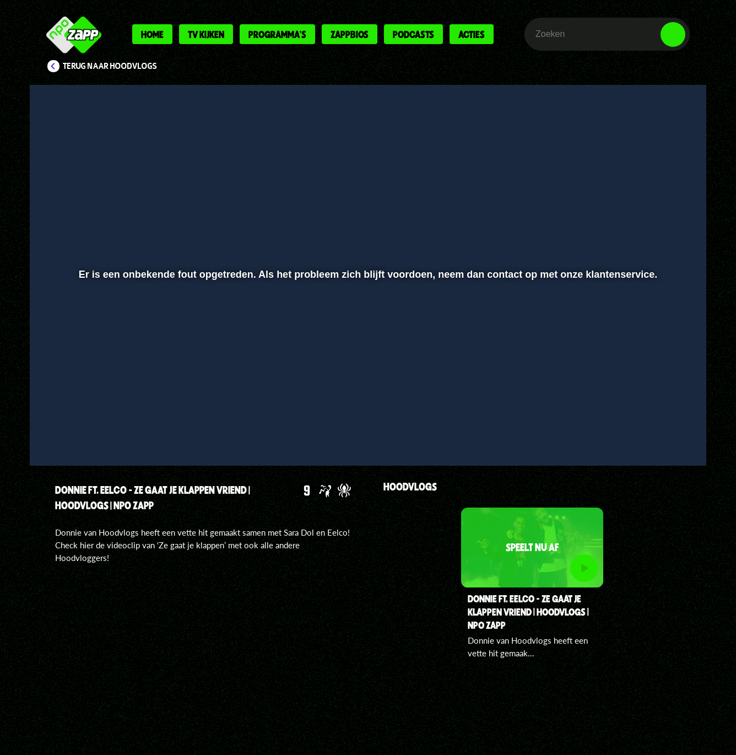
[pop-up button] (639, 428)
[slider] (366, 405)
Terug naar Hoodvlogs (110, 66)
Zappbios (350, 34)
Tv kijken (206, 34)
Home (152, 34)
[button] (74, 428)
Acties (471, 34)
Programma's (277, 34)
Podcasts (413, 34)
